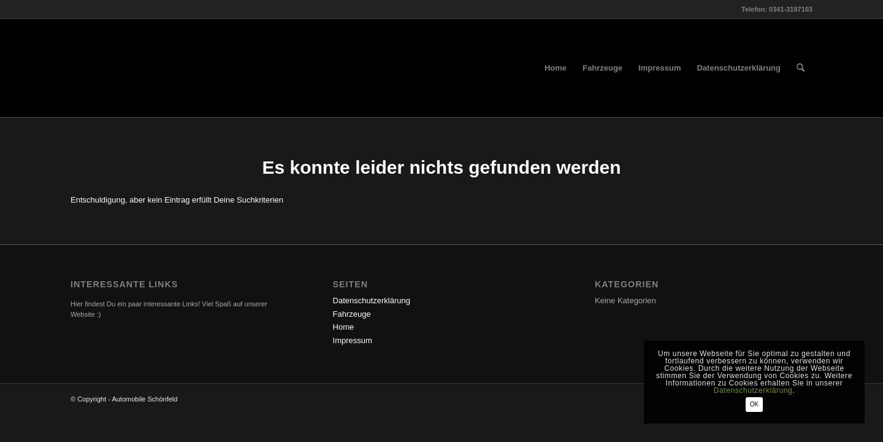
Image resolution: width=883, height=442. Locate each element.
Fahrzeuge (352, 314)
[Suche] (800, 68)
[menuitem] (556, 68)
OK (754, 404)
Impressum (352, 340)
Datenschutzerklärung (371, 300)
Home (343, 327)
